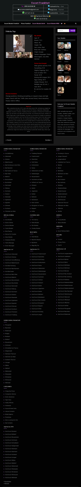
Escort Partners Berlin (64, 231)
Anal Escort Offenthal (63, 302)
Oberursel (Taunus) (63, 202)
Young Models (62, 219)
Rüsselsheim (8, 342)
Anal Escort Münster (63, 271)
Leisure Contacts (9, 411)
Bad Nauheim (8, 168)
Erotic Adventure (9, 397)
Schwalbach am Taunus (11, 348)
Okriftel (60, 211)
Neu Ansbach (61, 179)
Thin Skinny (35, 219)
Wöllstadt (7, 382)
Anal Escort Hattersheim (38, 268)
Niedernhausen (62, 191)
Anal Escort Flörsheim (11, 312)
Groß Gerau (35, 162)
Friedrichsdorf (35, 156)
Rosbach (7, 336)
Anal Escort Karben (37, 291)
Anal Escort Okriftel (63, 305)
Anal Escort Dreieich (10, 294)
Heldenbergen (35, 173)
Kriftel (33, 211)
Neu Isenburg (61, 182)
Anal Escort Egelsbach (11, 300)
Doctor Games (9, 222)
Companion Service (10, 394)
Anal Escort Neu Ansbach (65, 273)
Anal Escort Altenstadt (11, 254)
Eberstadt (7, 196)
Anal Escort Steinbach (11, 448)
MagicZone (52, 9)
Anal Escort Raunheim (64, 311)
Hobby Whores (9, 402)
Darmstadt (8, 185)
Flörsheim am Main (10, 211)
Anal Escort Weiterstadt (11, 466)
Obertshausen (61, 199)
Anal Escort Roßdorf (10, 434)
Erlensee (7, 205)
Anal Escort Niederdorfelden (65, 282)
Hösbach (34, 185)
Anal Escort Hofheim (37, 279)
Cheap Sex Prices (10, 391)
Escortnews (8, 481)
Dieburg (7, 188)
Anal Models (8, 219)
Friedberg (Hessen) (37, 153)
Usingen (7, 362)
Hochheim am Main (37, 179)
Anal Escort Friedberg (11, 314)
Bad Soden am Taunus (11, 170)
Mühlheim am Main (63, 173)
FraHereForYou (53, 6)
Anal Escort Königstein (38, 303)
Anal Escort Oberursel (64, 297)
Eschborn (7, 208)
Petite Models (35, 222)
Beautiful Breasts (36, 239)
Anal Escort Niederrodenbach (66, 288)
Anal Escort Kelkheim (37, 294)
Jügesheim (35, 191)
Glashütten (35, 159)
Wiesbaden (8, 374)
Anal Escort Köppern (37, 305)
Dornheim (8, 191)
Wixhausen (8, 379)
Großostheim (35, 165)
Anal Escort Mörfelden (64, 265)
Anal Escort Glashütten (38, 256)
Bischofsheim (9, 179)
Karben (33, 194)
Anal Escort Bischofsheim (12, 280)
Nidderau (60, 185)
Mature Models (62, 222)
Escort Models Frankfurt (11, 23)
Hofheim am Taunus (37, 182)
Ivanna (60, 84)
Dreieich (7, 194)
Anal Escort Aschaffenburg (12, 260)
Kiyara (59, 61)
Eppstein (7, 202)
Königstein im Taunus (37, 205)
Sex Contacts (8, 423)
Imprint (60, 245)
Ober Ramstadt (62, 196)
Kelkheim (34, 196)
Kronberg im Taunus (63, 153)
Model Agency (9, 414)
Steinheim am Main (10, 356)
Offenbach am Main (63, 205)
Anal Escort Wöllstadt (11, 477)
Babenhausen (9, 162)
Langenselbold (62, 159)
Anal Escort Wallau (10, 460)
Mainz (59, 168)
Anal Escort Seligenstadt (12, 445)
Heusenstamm (35, 176)
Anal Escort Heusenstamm (39, 274)
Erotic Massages (9, 245)
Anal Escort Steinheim (11, 451)
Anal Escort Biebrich (10, 277)
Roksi (59, 50)
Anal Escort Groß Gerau (38, 259)
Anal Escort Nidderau (63, 279)
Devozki (7, 483)
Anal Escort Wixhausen (11, 474)
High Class (8, 399)
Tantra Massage (9, 242)
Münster (60, 176)
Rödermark (8, 330)
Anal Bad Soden (9, 271)
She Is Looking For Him (11, 420)
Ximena (66, 72)
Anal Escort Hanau (37, 265)
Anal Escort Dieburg (10, 288)
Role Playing (8, 231)
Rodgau (7, 333)
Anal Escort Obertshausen (65, 294)
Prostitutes (8, 417)
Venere (60, 72)
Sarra (59, 95)
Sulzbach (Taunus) (10, 359)
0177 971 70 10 (28, 13)
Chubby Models (36, 228)
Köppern (34, 208)
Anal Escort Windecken (11, 471)
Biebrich (7, 176)
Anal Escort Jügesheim (38, 288)
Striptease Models (10, 240)
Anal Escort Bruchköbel (11, 283)
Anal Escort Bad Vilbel (11, 274)
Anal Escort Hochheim (38, 277)
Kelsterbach (35, 199)
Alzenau (7, 159)
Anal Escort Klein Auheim (38, 300)
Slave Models (8, 237)
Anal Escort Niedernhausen (65, 285)
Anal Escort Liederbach (64, 256)
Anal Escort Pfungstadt (64, 308)
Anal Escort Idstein (37, 285)
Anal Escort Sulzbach (11, 454)
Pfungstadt (8, 325)
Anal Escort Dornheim (11, 291)
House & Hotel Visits (10, 408)
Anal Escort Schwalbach (11, 442)
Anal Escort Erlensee (10, 306)
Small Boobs (35, 236)
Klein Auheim (35, 202)
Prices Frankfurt (26, 23)
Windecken (8, 377)
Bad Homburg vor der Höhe (12, 165)
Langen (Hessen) (62, 156)
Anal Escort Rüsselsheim (12, 437)
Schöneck (8, 345)
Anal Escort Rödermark (64, 314)
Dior (65, 84)
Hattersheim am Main (37, 170)
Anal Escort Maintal (63, 259)
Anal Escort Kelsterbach (38, 297)
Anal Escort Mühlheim (64, 268)
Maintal (60, 165)
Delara (66, 61)
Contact (60, 239)
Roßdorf (7, 339)
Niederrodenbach (62, 194)
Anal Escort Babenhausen (12, 262)
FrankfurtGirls (52, 13)
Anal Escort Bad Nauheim (12, 268)
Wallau (7, 365)
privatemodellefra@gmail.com (29, 9)
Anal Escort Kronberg (37, 311)
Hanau (33, 168)
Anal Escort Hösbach (37, 282)
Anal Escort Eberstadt (11, 297)
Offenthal (60, 208)
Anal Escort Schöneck (11, 440)
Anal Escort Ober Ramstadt (65, 291)
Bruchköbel (8, 182)
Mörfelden (60, 170)
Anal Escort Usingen (10, 457)
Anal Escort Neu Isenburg (65, 276)
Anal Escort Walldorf (10, 463)
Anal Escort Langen (37, 314)
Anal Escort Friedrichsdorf (39, 253)
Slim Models (35, 225)
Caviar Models (9, 228)
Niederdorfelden (62, 188)
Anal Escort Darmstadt (11, 286)
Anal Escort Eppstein (11, 303)
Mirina (66, 50)
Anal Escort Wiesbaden (11, 469)
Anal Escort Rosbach (11, 431)
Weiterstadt (8, 371)
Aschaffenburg (9, 153)
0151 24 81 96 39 (29, 6)
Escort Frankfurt (40, 2)
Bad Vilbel (8, 173)
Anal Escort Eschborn (11, 309)
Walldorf (7, 368)
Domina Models (9, 225)
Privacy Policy (61, 242)
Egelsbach (8, 199)
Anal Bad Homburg (10, 265)
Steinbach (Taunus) (10, 353)
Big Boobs (34, 242)
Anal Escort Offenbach (64, 299)
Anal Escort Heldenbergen (39, 271)
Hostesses (8, 405)
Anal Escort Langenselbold (65, 253)
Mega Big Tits (35, 245)
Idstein (33, 188)
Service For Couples (10, 234)
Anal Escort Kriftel (36, 308)
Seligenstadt (8, 351)
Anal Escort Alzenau (10, 257)
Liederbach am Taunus (64, 162)
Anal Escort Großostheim (38, 262)
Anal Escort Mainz (63, 262)
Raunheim (8, 327)
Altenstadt (8, 156)
